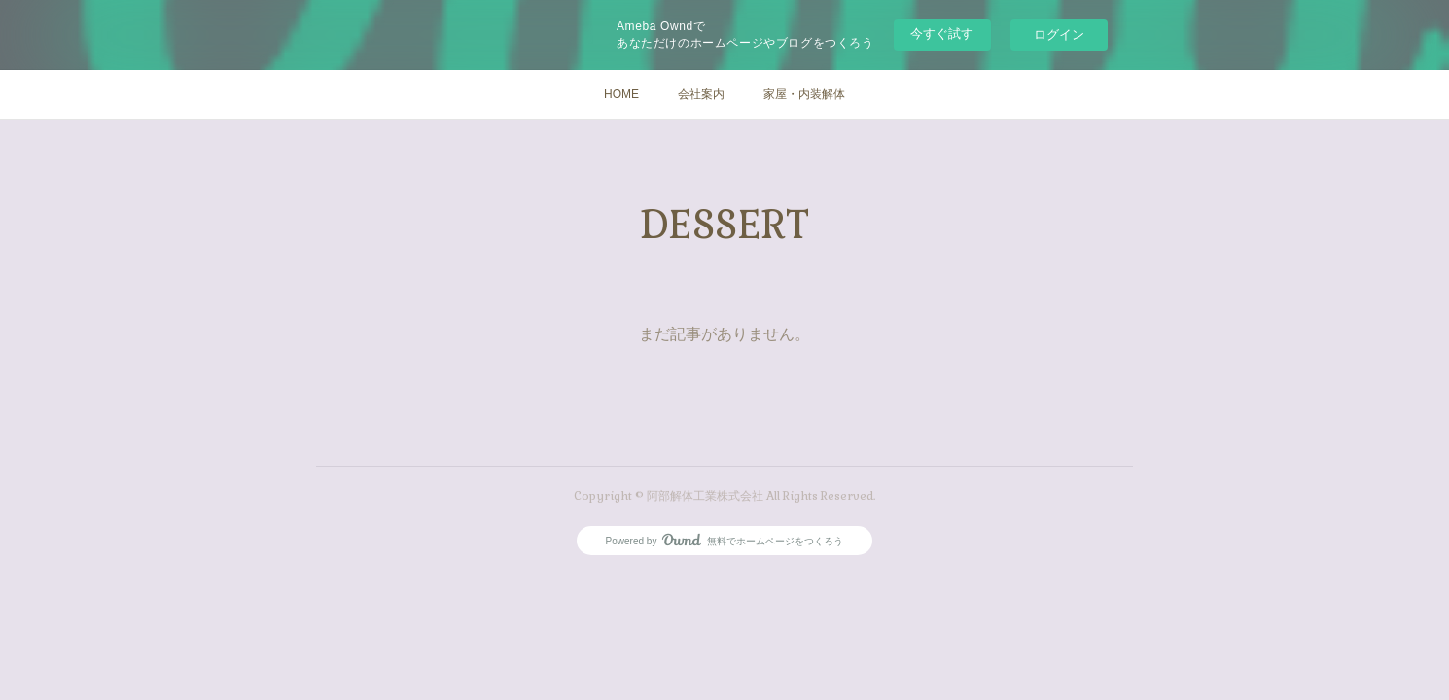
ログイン (1059, 34)
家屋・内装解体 (804, 94)
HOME (621, 94)
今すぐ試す (941, 33)
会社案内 (701, 94)
